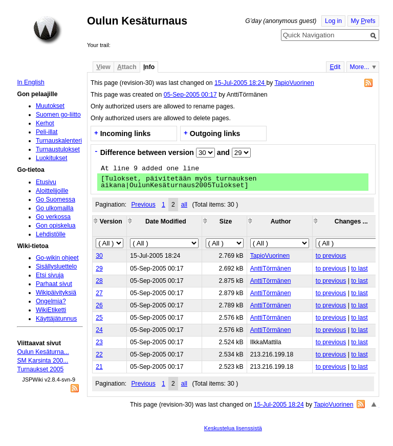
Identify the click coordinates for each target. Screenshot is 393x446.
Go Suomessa (55, 199)
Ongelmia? (51, 301)
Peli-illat (47, 132)
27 (99, 293)
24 (99, 329)
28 (99, 280)
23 (99, 342)
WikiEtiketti (51, 310)
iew (103, 67)
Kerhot (45, 123)
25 (99, 317)
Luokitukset (52, 158)
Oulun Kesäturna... (43, 351)
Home (47, 30)
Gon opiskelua (56, 225)
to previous (331, 255)
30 (99, 255)
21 (99, 366)
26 (99, 305)
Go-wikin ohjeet (57, 257)
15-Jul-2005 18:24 (240, 82)
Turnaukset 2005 (40, 369)
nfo (149, 67)
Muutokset (50, 105)
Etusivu (46, 182)
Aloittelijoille (52, 190)
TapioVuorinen (294, 82)
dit (335, 67)
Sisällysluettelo (56, 266)
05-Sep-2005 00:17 (190, 94)
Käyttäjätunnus (56, 318)
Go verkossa (53, 216)
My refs (363, 21)
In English (30, 82)
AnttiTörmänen (270, 268)
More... (359, 67)
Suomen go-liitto (58, 114)
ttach (127, 67)
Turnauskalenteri (59, 140)
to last (359, 268)
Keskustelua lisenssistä (233, 428)
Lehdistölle (51, 234)
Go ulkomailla (55, 208)
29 (99, 268)
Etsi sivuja (50, 275)
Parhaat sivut (54, 283)
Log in (333, 21)
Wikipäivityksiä (56, 292)
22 (99, 354)
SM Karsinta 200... (42, 360)
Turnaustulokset (58, 149)
